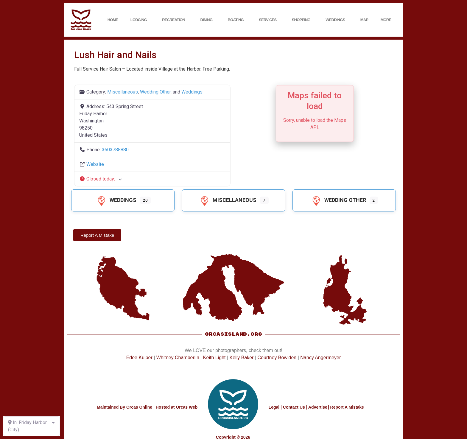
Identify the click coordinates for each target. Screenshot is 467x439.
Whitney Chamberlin (177, 357)
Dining (208, 20)
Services (269, 20)
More (387, 20)
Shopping (302, 20)
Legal (274, 407)
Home (113, 20)
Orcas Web (186, 407)
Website (95, 164)
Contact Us (294, 407)
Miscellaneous (122, 92)
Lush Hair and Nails (115, 54)
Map (364, 20)
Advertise (317, 407)
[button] (152, 179)
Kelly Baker (242, 357)
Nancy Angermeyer (320, 357)
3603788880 (115, 149)
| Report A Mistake (346, 407)
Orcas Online (139, 407)
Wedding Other (155, 92)
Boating (237, 20)
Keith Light (214, 357)
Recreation (175, 20)
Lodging (140, 20)
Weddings (337, 20)
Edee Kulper (139, 357)
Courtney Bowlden (276, 357)
